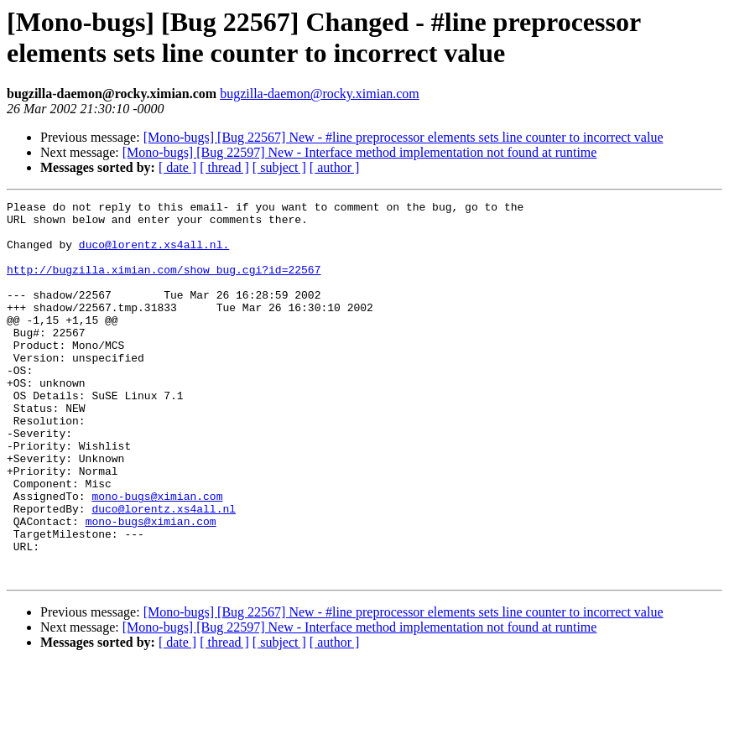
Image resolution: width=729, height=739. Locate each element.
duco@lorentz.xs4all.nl (163, 571)
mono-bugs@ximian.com (156, 556)
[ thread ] (224, 167)
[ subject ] (279, 167)
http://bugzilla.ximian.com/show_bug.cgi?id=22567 (163, 284)
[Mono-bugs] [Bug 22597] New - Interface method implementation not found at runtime (359, 152)
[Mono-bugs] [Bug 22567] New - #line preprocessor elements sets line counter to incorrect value (403, 137)
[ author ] (335, 167)
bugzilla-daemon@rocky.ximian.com (319, 93)
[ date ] (177, 167)
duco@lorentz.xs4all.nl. (154, 254)
